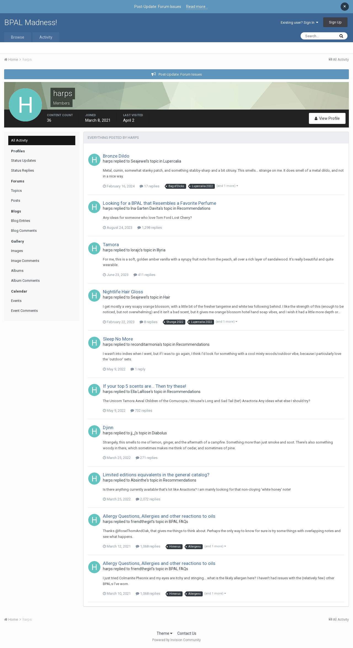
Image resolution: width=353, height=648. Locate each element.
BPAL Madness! (30, 22)
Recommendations (193, 208)
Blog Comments (24, 231)
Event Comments (24, 311)
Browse (17, 37)
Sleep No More (118, 339)
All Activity (19, 140)
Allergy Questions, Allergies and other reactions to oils (159, 516)
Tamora (111, 244)
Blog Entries (20, 221)
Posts (15, 200)
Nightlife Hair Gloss (123, 291)
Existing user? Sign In (299, 22)
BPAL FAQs (178, 521)
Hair (166, 297)
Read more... (197, 6)
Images (17, 251)
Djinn (108, 427)
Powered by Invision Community (176, 640)
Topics (16, 190)
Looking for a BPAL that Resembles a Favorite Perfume (159, 203)
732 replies (141, 410)
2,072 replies (148, 499)
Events (16, 301)
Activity (45, 37)
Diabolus (159, 433)
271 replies (146, 458)
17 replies (149, 186)
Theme (164, 633)
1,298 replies (149, 227)
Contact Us (186, 633)
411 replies (144, 275)
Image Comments (25, 261)
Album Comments (25, 280)
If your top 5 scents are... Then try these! (144, 386)
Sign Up (335, 22)
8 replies (148, 322)
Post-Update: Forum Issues (180, 74)
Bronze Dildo (116, 156)
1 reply (137, 369)
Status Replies (22, 170)
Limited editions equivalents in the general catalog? (156, 474)
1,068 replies (148, 546)
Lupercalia (172, 161)
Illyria (161, 250)
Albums (17, 271)
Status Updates (23, 160)
